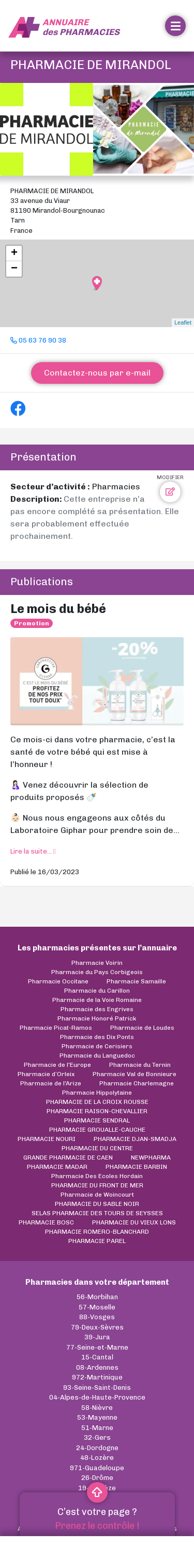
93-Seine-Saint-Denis (97, 1387)
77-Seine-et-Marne (97, 1347)
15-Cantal (97, 1357)
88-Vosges (97, 1317)
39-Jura (97, 1337)
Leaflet (182, 322)
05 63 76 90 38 (38, 340)
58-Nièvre (97, 1407)
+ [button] (14, 253)
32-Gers (97, 1437)
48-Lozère (97, 1457)
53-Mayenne (97, 1417)
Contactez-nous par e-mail (97, 373)
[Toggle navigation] (175, 25)
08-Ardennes (97, 1367)
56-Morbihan (97, 1297)
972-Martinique (97, 1377)
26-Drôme (97, 1478)
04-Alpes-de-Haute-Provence (97, 1397)
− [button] (14, 269)
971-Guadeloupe (97, 1468)
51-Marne (97, 1428)
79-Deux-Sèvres (97, 1327)
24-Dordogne (97, 1448)
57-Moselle (97, 1307)
